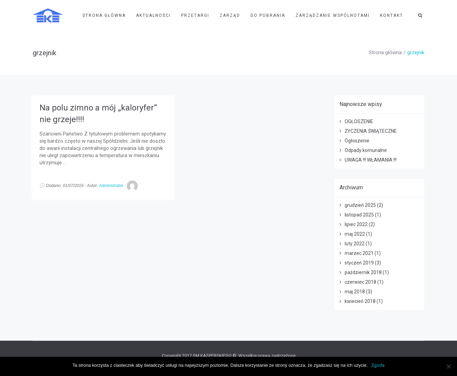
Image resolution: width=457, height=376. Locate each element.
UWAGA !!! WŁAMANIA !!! (371, 160)
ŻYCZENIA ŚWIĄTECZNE (371, 131)
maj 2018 (355, 291)
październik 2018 (363, 272)
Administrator (111, 185)
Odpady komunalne (366, 150)
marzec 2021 (359, 253)
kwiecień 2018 (360, 301)
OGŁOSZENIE (359, 121)
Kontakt (391, 15)
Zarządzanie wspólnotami (333, 15)
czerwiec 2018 (360, 282)
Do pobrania (267, 15)
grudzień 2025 (360, 205)
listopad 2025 (359, 215)
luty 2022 (355, 243)
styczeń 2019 (359, 263)
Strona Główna (104, 15)
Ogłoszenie (357, 140)
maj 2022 (355, 234)
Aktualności (153, 15)
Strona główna (385, 52)
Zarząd (230, 15)
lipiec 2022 (356, 224)
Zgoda (377, 365)
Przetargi (195, 15)
